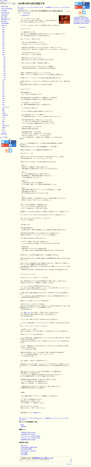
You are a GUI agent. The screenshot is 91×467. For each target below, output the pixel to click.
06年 (3, 37)
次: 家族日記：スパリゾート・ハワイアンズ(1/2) (58, 7)
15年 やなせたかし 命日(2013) (28, 450)
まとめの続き (24, 15)
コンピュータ (5, 106)
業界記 (4, 127)
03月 (4, 60)
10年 (3, 46)
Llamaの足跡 (4, 14)
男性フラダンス (28, 312)
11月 (4, 77)
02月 (4, 58)
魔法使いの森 (4, 6)
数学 (3, 129)
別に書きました (37, 412)
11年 (3, 48)
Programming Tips (5, 12)
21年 (3, 94)
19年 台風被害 (24, 454)
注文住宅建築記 (5, 23)
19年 (3, 90)
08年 (3, 42)
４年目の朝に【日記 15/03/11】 (28, 432)
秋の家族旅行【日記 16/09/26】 (28, 439)
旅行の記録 (4, 21)
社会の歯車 (4, 10)
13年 (3, 52)
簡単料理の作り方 (5, 19)
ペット (4, 119)
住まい (4, 117)
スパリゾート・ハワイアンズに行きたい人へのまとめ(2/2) (40, 11)
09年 (3, 44)
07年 (3, 40)
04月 (4, 62)
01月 (4, 56)
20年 (3, 92)
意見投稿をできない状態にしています (43, 458)
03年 (3, 31)
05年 (3, 35)
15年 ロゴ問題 (24, 452)
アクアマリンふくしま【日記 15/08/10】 (30, 436)
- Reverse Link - (82, 27)
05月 (4, 65)
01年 (3, 27)
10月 (4, 75)
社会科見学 (28, 12)
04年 (3, 33)
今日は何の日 (5, 125)
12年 (3, 50)
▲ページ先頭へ (4, 137)
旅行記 (24, 12)
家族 (3, 121)
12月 (4, 79)
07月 (4, 69)
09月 (4, 73)
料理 (3, 111)
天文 (3, 123)
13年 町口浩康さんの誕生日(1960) (29, 447)
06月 (4, 67)
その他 (4, 131)
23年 (3, 98)
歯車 (3, 108)
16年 (3, 83)
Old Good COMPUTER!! (7, 8)
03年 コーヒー (24, 445)
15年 (3, 81)
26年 (3, 104)
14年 (3, 54)
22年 (3, 96)
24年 (3, 100)
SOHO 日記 (4, 25)
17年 (3, 85)
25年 (3, 102)
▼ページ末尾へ (4, 0)
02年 (3, 29)
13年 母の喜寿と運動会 (26, 449)
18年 (3, 88)
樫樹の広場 (4, 133)
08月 (4, 71)
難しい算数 (4, 17)
